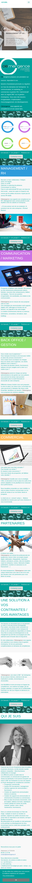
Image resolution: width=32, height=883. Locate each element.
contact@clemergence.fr (8, 854)
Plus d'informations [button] (8, 875)
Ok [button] (16, 880)
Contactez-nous (16, 156)
